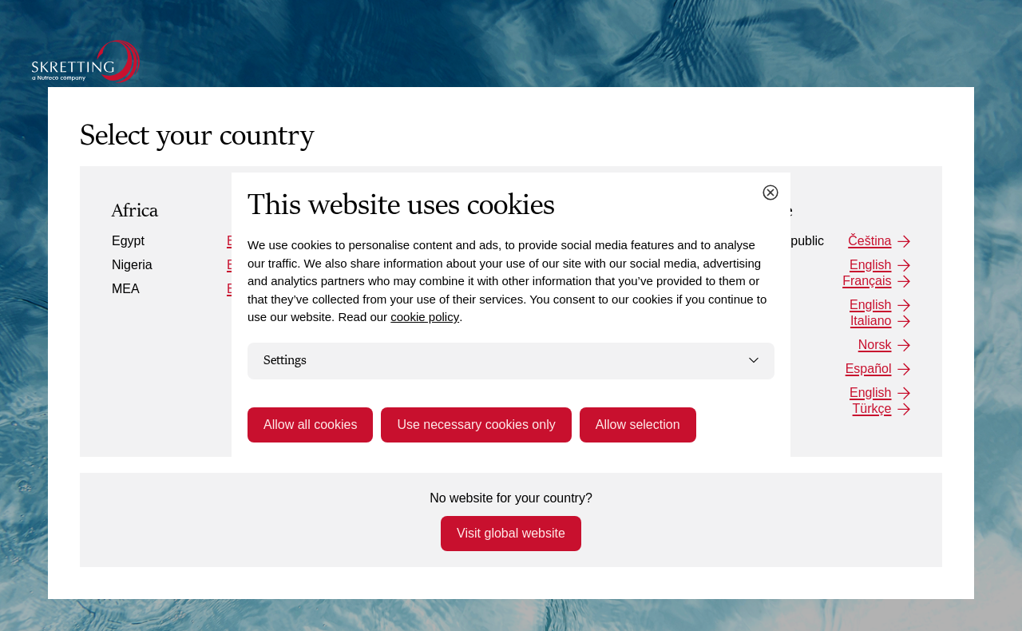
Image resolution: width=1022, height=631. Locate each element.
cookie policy (424, 316)
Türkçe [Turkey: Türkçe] (872, 408)
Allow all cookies (310, 424)
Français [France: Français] (866, 281)
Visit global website (511, 533)
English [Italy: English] (870, 305)
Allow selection (638, 424)
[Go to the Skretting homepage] (86, 61)
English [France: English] (870, 265)
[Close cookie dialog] (770, 192)
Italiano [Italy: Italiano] (871, 320)
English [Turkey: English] (870, 392)
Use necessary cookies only (476, 424)
